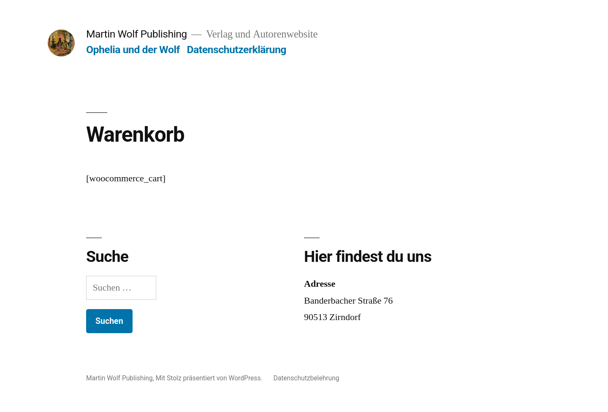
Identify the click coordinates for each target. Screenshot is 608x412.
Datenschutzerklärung (236, 49)
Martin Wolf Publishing (136, 34)
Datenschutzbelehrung (306, 378)
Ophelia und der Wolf (133, 49)
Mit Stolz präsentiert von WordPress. (210, 378)
